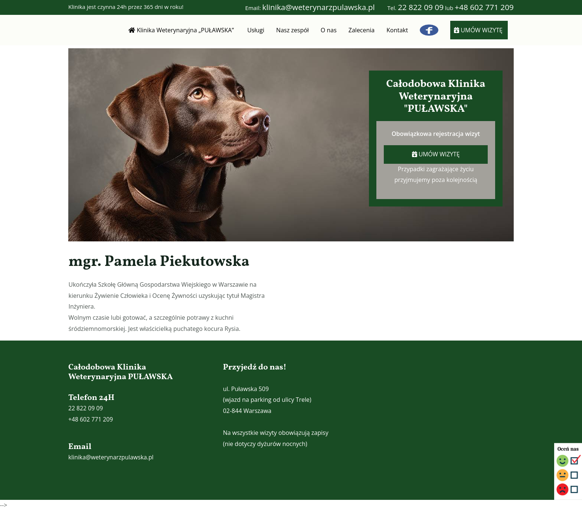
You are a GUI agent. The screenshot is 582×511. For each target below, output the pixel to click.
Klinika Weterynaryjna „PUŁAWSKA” (181, 30)
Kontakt (397, 30)
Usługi (255, 30)
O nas (329, 30)
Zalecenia (362, 30)
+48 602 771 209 (484, 7)
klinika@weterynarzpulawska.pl (318, 7)
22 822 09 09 (421, 7)
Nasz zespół (292, 30)
